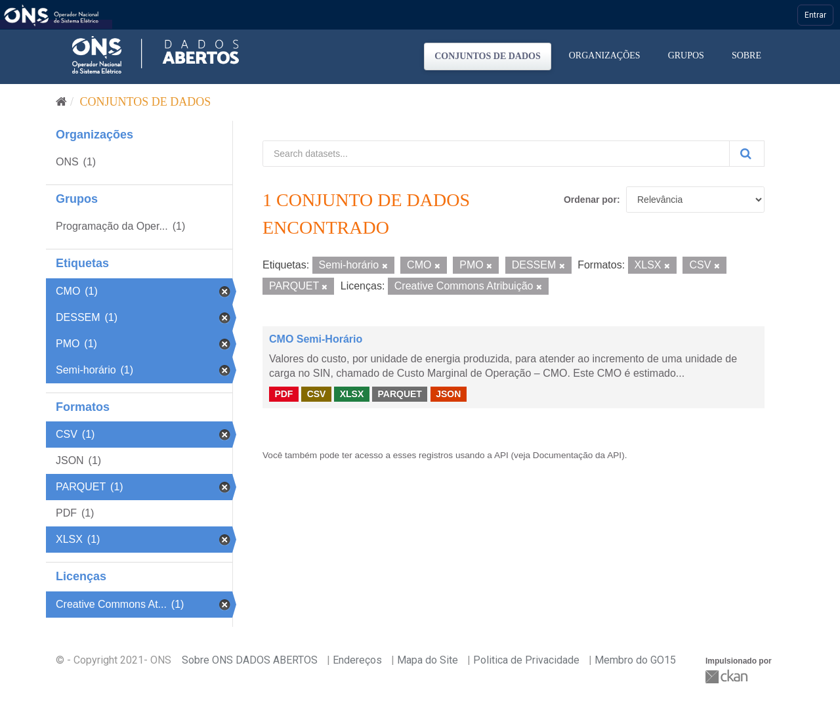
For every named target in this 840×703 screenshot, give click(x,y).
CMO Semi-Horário (315, 339)
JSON (448, 394)
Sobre (746, 55)
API (501, 455)
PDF (283, 394)
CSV (316, 394)
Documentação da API (577, 455)
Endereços (357, 660)
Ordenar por (590, 199)
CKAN (727, 676)
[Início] (61, 101)
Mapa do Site (427, 660)
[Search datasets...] (496, 153)
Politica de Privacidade (526, 660)
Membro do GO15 (635, 660)
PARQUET (399, 394)
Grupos (686, 55)
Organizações (604, 55)
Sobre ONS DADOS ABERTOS (250, 660)
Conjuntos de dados (487, 56)
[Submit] (747, 153)
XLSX (352, 394)
